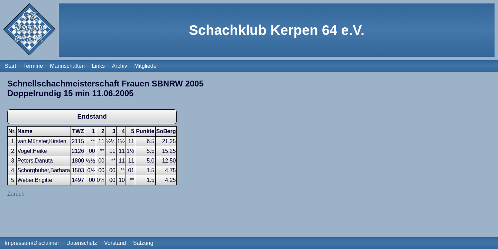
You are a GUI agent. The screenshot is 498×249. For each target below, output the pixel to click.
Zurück (15, 194)
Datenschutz (81, 243)
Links (98, 66)
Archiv (119, 66)
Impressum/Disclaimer (31, 243)
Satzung (143, 243)
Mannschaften (67, 66)
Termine (33, 66)
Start (10, 66)
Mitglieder (146, 66)
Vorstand (115, 243)
